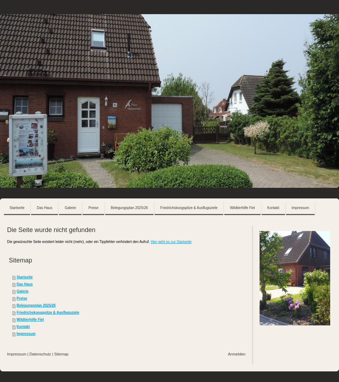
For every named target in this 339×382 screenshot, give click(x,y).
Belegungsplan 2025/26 (36, 305)
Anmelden (236, 354)
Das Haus (25, 284)
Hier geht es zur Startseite (171, 242)
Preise (22, 298)
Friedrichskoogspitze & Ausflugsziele (48, 312)
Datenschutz (40, 354)
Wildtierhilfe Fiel (30, 320)
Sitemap (61, 354)
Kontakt (23, 327)
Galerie (23, 291)
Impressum (26, 334)
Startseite (25, 277)
